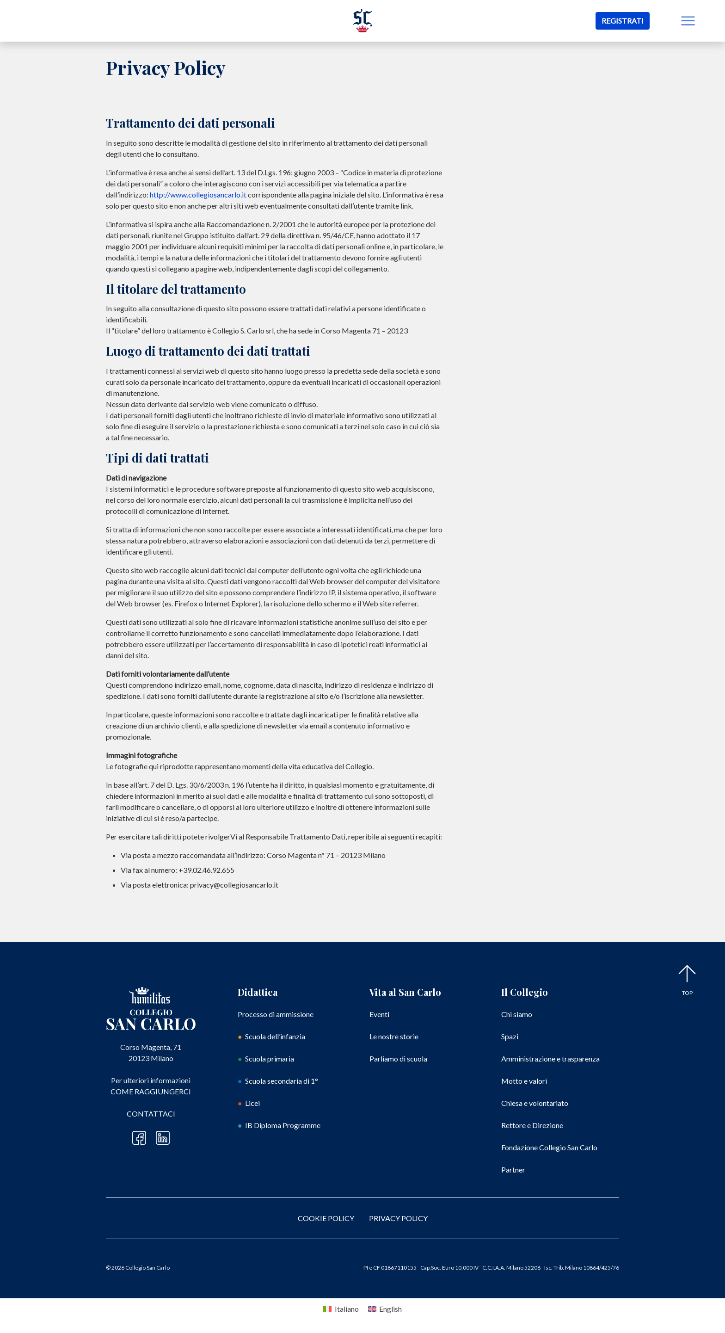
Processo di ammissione (275, 1014)
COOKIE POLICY (326, 1218)
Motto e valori (524, 1080)
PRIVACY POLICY (398, 1218)
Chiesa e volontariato (534, 1102)
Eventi (379, 1014)
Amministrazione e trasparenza (550, 1058)
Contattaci (151, 1113)
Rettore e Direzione (532, 1125)
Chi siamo (516, 1014)
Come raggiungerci (151, 1091)
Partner (513, 1169)
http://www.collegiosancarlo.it (198, 194)
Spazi (509, 1036)
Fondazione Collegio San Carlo (549, 1147)
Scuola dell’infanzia (275, 1036)
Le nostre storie (393, 1036)
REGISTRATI (623, 20)
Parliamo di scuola (398, 1058)
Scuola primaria (269, 1058)
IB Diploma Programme (282, 1125)
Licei (252, 1102)
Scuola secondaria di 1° (281, 1080)
